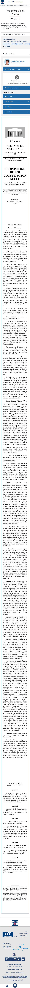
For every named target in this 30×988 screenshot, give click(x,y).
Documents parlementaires (6, 5)
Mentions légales (6, 976)
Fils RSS (16, 977)
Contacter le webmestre (8, 977)
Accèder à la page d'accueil (2, 2)
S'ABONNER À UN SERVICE (14, 969)
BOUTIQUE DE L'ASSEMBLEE (14, 964)
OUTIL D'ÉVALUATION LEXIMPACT (14, 972)
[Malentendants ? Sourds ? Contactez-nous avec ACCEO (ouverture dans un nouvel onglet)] (14, 954)
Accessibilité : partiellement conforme (18, 976)
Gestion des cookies (23, 977)
